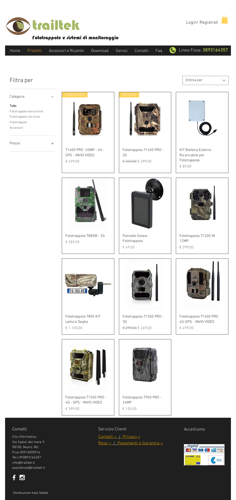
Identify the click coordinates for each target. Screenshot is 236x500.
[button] (224, 20)
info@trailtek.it (23, 463)
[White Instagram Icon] (22, 477)
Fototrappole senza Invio (26, 111)
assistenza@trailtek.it (28, 468)
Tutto (13, 105)
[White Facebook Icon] (14, 477)
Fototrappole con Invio (25, 116)
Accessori (16, 127)
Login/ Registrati (202, 22)
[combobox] (206, 80)
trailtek (55, 25)
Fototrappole (18, 122)
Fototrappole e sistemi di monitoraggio (75, 37)
